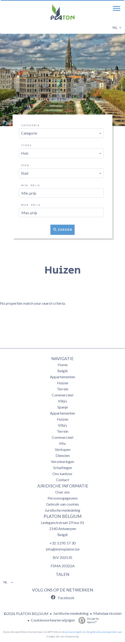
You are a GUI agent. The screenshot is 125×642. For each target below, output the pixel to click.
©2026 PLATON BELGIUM (26, 613)
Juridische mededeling (71, 613)
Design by (87, 620)
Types (26, 145)
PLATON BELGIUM (63, 516)
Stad (25, 165)
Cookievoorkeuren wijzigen (53, 620)
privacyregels (74, 631)
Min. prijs (30, 185)
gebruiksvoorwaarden (103, 631)
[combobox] (61, 133)
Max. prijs (31, 204)
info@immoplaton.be (63, 549)
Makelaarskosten (107, 613)
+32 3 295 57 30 (62, 543)
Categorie (30, 125)
